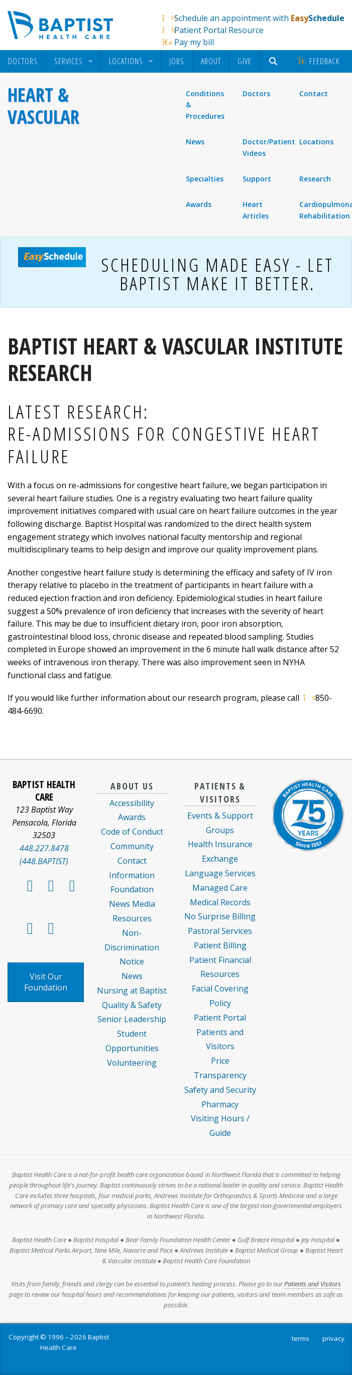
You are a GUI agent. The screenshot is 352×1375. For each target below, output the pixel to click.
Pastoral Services (220, 930)
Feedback (318, 61)
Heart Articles (256, 210)
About (211, 61)
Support (257, 178)
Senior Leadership (131, 1019)
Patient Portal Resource (219, 30)
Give (245, 61)
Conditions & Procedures (205, 105)
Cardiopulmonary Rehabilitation (324, 210)
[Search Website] (274, 61)
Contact (313, 94)
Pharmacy (220, 1104)
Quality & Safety (132, 1005)
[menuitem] (23, 61)
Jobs (176, 61)
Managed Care (220, 887)
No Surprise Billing (220, 916)
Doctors (23, 61)
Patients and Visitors (312, 1283)
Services (68, 61)
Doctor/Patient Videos (267, 147)
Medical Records (220, 902)
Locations (126, 61)
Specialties (204, 178)
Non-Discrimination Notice (131, 947)
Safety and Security (220, 1089)
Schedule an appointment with (259, 18)
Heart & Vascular (43, 105)
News (195, 141)
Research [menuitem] (315, 178)
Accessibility (131, 803)
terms (300, 1338)
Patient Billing (220, 945)
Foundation (132, 889)
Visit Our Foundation (45, 982)
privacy (333, 1338)
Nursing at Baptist (132, 990)
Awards (198, 204)
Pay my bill (194, 42)
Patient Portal (220, 1017)
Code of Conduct (132, 831)
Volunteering (132, 1062)
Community (132, 846)
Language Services (220, 873)
